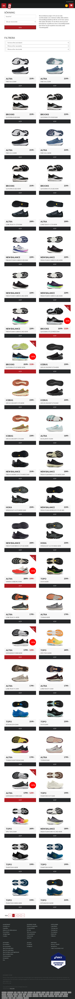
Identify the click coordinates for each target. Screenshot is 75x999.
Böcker (19, 992)
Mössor (20, 994)
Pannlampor (35, 994)
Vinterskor (26, 998)
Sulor (24, 996)
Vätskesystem (19, 998)
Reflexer (47, 994)
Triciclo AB (12, 988)
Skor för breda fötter (8, 948)
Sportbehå (4, 996)
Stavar (15, 996)
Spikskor (66, 994)
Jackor (47, 992)
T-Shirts (60, 996)
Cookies (5, 936)
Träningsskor (54, 928)
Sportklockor (10, 996)
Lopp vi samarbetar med (57, 948)
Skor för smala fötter (8, 950)
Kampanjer (6, 958)
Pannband (29, 994)
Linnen (69, 992)
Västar (13, 998)
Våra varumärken (31, 932)
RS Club (29, 930)
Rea (4, 960)
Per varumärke (7, 946)
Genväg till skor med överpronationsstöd (51, 30)
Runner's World (55, 944)
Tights (40, 996)
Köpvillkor (5, 928)
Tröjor (56, 996)
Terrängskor (54, 932)
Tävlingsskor (54, 930)
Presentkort (6, 932)
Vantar (10, 998)
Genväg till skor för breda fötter (48, 32)
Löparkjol (4, 994)
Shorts (61, 994)
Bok (22, 992)
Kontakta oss (6, 926)
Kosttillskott (64, 992)
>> (23, 915)
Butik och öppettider (32, 926)
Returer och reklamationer (10, 930)
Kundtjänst (70, 1)
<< (10, 915)
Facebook (29, 944)
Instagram (29, 946)
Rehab (51, 994)
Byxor (25, 992)
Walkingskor (5, 998)
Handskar (38, 992)
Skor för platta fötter (8, 954)
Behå (15, 992)
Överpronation (7, 956)
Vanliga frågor (6, 934)
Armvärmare (10, 992)
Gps (34, 992)
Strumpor (20, 996)
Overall (24, 994)
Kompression (57, 992)
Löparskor (15, 994)
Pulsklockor (41, 994)
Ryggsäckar (56, 994)
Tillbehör (53, 936)
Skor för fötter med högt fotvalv (11, 952)
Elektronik (53, 934)
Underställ (65, 996)
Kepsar (51, 992)
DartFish (29, 938)
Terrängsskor (35, 996)
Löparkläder (54, 926)
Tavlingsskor (29, 996)
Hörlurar (43, 992)
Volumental (30, 936)
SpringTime (54, 946)
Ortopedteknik (31, 928)
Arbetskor (4, 992)
